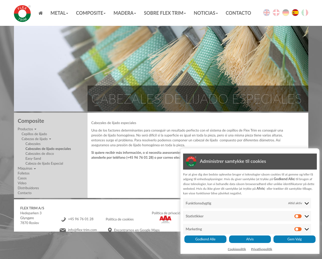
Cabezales (33, 144)
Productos (27, 129)
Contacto (238, 13)
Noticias (206, 13)
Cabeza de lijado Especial (44, 163)
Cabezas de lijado (36, 139)
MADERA (124, 13)
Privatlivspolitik (261, 249)
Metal (59, 13)
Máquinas (27, 168)
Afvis (250, 239)
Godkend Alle (205, 239)
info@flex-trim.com (82, 230)
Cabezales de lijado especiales (48, 149)
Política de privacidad (168, 213)
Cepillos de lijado (34, 134)
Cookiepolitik (237, 249)
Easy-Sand (33, 158)
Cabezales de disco (40, 153)
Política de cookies (119, 219)
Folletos (24, 173)
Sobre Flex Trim (165, 13)
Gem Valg (294, 239)
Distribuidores (28, 188)
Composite (91, 13)
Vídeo (22, 183)
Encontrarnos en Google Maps (137, 230)
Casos (22, 178)
